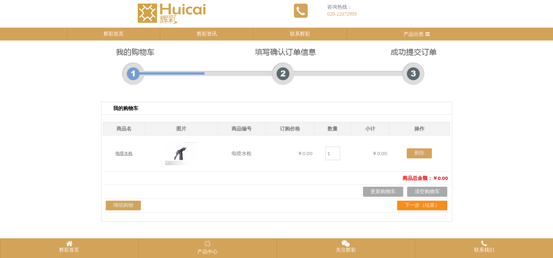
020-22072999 (342, 14)
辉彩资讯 (207, 34)
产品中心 (207, 247)
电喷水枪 (124, 153)
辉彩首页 (114, 34)
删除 (419, 153)
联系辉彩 (300, 34)
